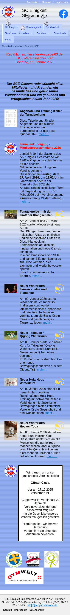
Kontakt (46, 2)
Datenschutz (36, 609)
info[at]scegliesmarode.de (42, 605)
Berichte (41, 33)
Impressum (62, 2)
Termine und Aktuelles (17, 33)
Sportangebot (33, 27)
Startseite (32, 2)
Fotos (8, 39)
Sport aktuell (52, 27)
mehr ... (44, 134)
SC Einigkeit (12, 27)
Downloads (60, 33)
